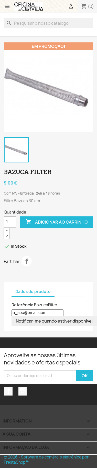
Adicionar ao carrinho (57, 222)
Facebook (8, 391)
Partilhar (26, 261)
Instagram (22, 391)
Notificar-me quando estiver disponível (54, 321)
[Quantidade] (10, 222)
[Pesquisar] (48, 23)
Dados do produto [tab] (33, 291)
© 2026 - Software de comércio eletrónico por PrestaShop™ (46, 459)
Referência (22, 304)
